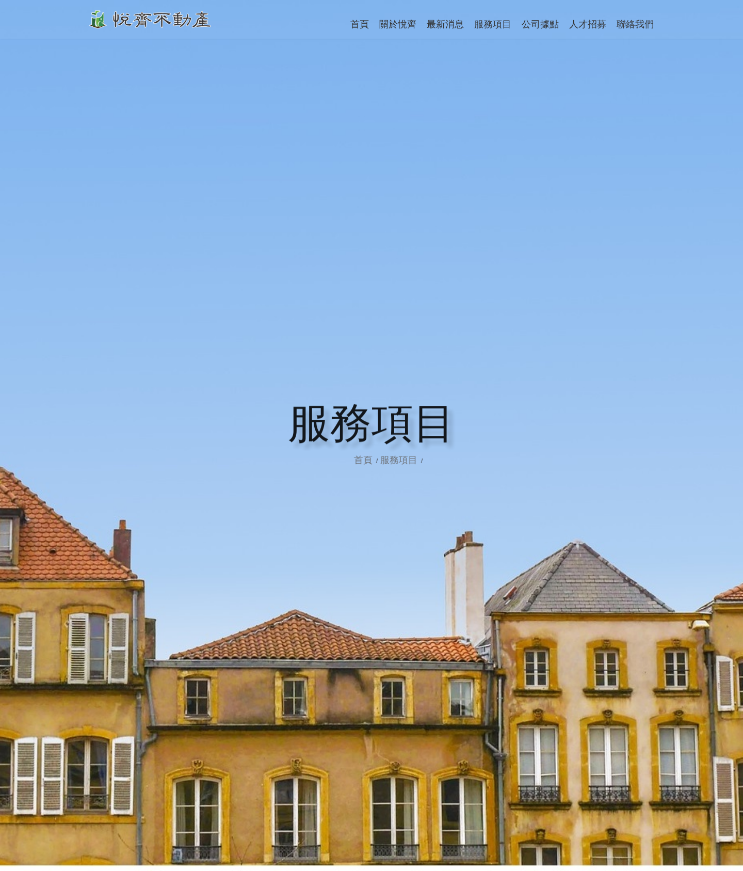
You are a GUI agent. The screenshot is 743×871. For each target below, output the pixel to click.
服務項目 (412, 460)
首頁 (378, 460)
